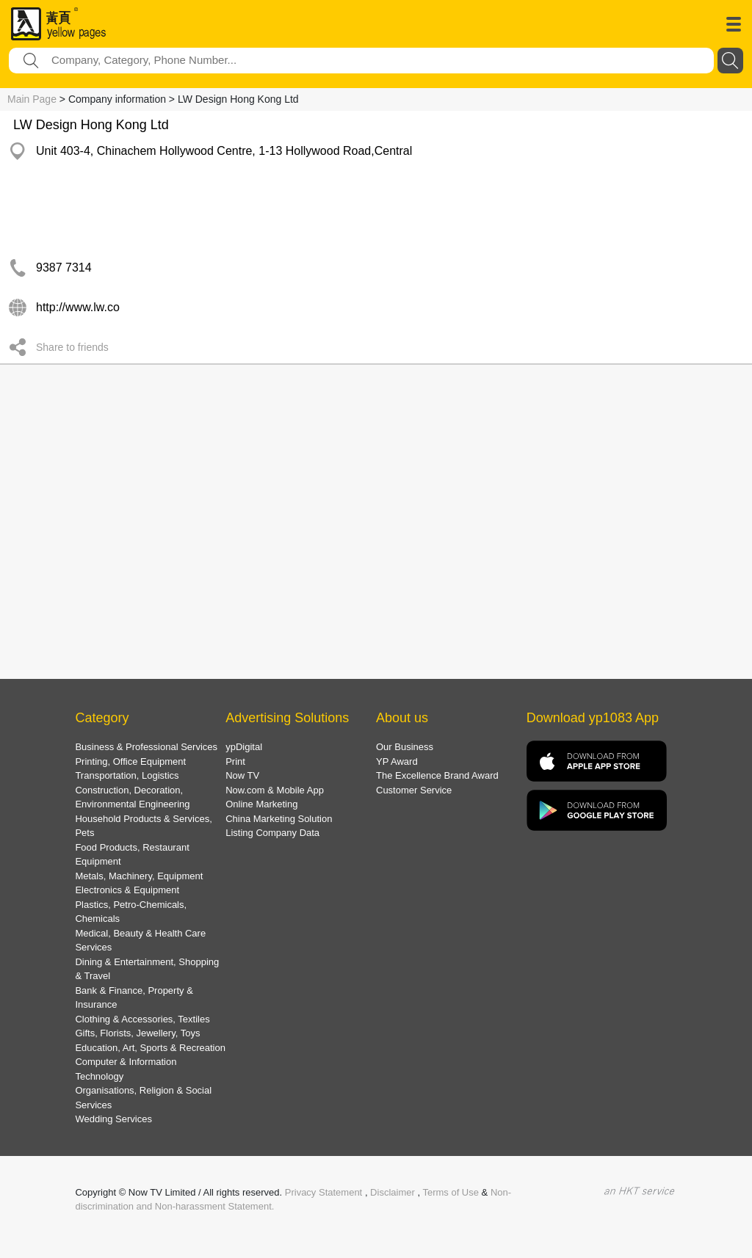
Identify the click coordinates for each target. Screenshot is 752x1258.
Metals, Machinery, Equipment (139, 875)
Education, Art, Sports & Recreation (150, 1047)
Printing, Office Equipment (130, 761)
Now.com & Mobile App (274, 790)
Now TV (242, 775)
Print (235, 761)
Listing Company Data (272, 832)
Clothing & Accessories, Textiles (142, 1019)
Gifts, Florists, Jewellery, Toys (137, 1033)
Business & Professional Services (146, 746)
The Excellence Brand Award (437, 775)
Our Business (404, 746)
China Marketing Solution (278, 818)
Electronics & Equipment (127, 889)
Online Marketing (261, 804)
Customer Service (414, 790)
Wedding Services (113, 1118)
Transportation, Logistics (126, 775)
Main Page (32, 99)
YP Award (397, 761)
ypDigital (243, 746)
